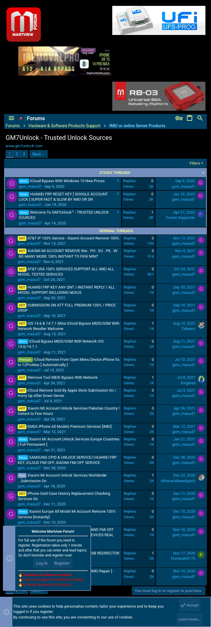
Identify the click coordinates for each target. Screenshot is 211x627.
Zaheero (188, 328)
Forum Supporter (180, 217)
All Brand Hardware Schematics (47, 585)
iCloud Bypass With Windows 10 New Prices (67, 181)
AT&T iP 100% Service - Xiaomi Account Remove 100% (73, 238)
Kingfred (188, 383)
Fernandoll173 (183, 558)
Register (62, 563)
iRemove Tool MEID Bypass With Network (62, 377)
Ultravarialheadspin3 (177, 481)
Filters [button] (195, 163)
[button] (11, 118)
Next (36, 154)
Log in (41, 563)
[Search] (200, 118)
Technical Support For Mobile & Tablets (53, 580)
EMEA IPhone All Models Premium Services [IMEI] (69, 426)
